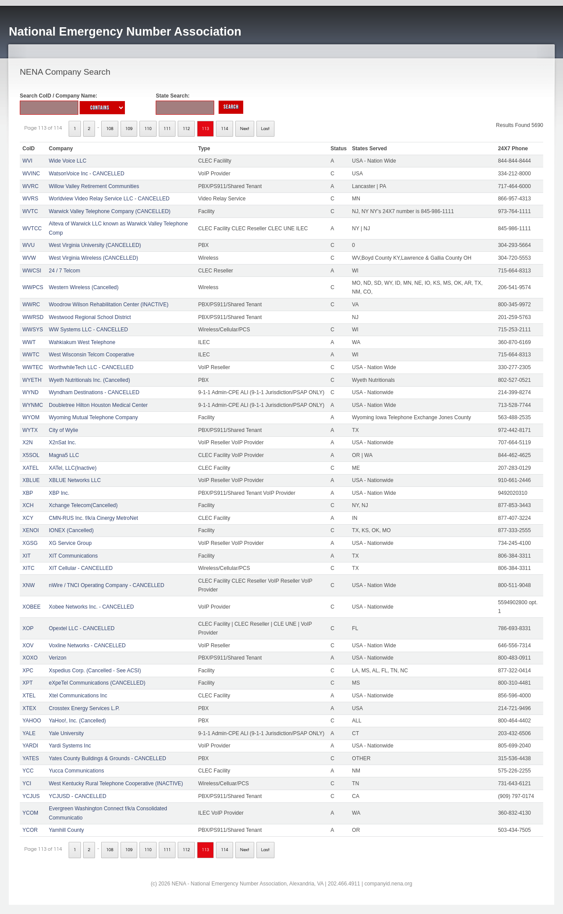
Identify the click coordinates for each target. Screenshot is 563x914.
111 (167, 129)
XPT (27, 683)
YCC (27, 771)
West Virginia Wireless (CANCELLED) (93, 258)
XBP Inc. (59, 493)
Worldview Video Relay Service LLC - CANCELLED (109, 199)
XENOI (30, 530)
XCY (27, 518)
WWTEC (32, 367)
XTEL (29, 696)
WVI (27, 161)
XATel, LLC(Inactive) (73, 468)
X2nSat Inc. (62, 442)
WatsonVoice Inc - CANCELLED (86, 173)
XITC (28, 568)
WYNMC (32, 405)
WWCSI (31, 271)
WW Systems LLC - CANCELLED (88, 329)
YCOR (30, 830)
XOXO (30, 658)
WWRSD (33, 317)
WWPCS (32, 287)
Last (265, 129)
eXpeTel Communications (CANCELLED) (97, 683)
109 (129, 129)
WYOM (31, 417)
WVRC (30, 186)
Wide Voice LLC (67, 161)
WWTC (31, 355)
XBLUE (31, 480)
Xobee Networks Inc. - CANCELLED (91, 607)
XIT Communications (73, 556)
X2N (27, 442)
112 (186, 129)
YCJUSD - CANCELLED (77, 796)
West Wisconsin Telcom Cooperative (91, 355)
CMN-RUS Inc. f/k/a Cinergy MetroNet (93, 518)
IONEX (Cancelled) (71, 530)
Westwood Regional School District (90, 317)
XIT (26, 556)
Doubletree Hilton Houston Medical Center (98, 405)
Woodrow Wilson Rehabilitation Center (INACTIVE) (108, 304)
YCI (26, 783)
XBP (27, 493)
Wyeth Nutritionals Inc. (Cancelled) (89, 380)
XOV (27, 645)
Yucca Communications (76, 771)
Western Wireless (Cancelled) (84, 287)
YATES (30, 758)
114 (224, 129)
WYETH (31, 380)
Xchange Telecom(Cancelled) (83, 505)
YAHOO (31, 721)
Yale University (66, 733)
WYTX (30, 430)
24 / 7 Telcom (64, 271)
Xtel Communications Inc (78, 696)
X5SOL (31, 455)
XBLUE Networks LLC (75, 480)
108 (109, 129)
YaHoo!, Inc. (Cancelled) (77, 721)
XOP (27, 628)
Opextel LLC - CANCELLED (81, 628)
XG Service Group (70, 543)
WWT (29, 342)
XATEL (30, 468)
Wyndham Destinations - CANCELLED (94, 392)
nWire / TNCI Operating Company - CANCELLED (107, 585)
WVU (28, 245)
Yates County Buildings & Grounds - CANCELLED (107, 758)
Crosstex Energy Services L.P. (84, 708)
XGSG (30, 543)
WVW (29, 258)
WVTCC (32, 228)
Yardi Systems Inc (70, 746)
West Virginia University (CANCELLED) (95, 245)
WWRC (31, 304)
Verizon (57, 658)
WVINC (31, 173)
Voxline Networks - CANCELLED (87, 645)
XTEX (29, 708)
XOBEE (31, 607)
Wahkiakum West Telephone (82, 342)
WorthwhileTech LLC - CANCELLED (91, 367)
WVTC (30, 211)
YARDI (30, 746)
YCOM (30, 813)
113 (205, 129)
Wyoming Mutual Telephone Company (93, 417)
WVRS (30, 199)
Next (244, 129)
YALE (29, 733)
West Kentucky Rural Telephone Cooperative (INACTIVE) (116, 783)
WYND (30, 392)
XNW (28, 585)
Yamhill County (66, 830)
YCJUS (31, 796)
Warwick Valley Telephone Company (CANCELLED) (110, 211)
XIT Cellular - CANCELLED (81, 568)
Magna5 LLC (64, 455)
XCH (27, 505)
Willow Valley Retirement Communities (94, 186)
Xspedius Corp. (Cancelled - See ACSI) (95, 670)
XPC (27, 670)
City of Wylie (63, 430)
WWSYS (32, 329)
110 (148, 129)
